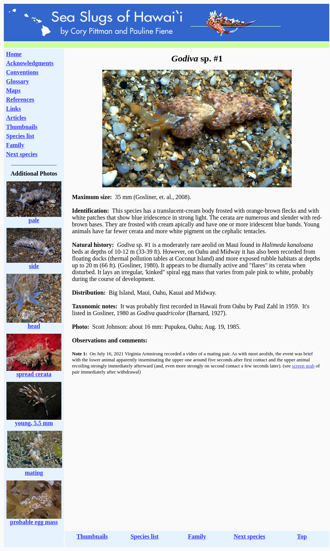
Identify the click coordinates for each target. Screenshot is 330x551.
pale (33, 220)
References (20, 99)
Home (14, 54)
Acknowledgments (29, 63)
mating (34, 472)
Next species (22, 154)
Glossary (17, 81)
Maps (13, 90)
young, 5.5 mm (34, 423)
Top (302, 536)
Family (15, 145)
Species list (20, 136)
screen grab (303, 366)
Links (13, 108)
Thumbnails (22, 127)
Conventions (22, 72)
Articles (16, 118)
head (34, 326)
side (34, 266)
